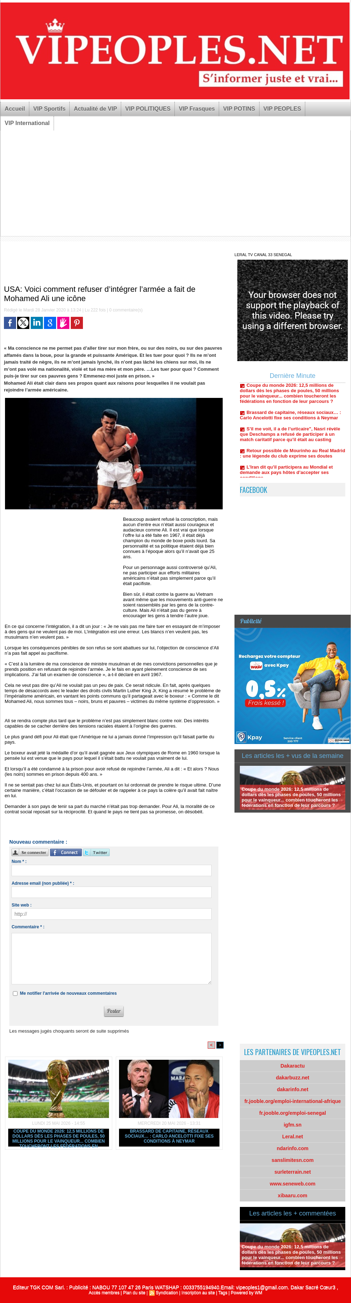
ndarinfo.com (292, 1148)
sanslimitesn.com (293, 1160)
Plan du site (134, 1292)
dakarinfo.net (292, 1089)
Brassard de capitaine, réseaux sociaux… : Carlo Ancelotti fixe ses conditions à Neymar (169, 1136)
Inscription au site (198, 1292)
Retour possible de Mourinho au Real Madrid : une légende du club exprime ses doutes (292, 456)
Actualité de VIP (95, 109)
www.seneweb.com (293, 1184)
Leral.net (292, 1136)
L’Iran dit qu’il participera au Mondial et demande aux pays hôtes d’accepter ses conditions (286, 475)
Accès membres (104, 1292)
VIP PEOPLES (282, 109)
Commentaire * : (27, 926)
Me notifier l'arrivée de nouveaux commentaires (68, 993)
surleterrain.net (293, 1172)
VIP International (27, 123)
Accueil (15, 109)
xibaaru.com (292, 1195)
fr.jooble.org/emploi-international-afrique (292, 1101)
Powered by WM (246, 1292)
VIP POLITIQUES (147, 109)
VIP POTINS (239, 109)
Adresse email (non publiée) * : (42, 883)
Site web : (21, 905)
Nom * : (18, 861)
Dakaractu (293, 1066)
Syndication (167, 1292)
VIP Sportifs (49, 109)
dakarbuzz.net (292, 1077)
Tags (222, 1292)
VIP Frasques (197, 109)
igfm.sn (293, 1125)
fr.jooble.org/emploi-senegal (292, 1113)
